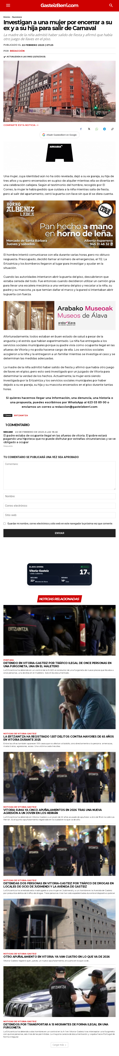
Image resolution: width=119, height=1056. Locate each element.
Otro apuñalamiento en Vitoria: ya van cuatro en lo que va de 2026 (56, 956)
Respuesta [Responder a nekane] (8, 446)
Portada (8, 660)
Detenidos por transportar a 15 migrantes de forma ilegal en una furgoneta (55, 1026)
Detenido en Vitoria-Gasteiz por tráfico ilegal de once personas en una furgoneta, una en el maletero (57, 664)
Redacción (17, 50)
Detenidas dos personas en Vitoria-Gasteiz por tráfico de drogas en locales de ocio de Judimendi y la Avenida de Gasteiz (58, 885)
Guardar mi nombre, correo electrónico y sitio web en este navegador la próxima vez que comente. (60, 523)
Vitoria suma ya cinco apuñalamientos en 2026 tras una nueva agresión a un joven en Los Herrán (52, 811)
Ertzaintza (21, 415)
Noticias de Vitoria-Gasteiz (19, 734)
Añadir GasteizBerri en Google (59, 134)
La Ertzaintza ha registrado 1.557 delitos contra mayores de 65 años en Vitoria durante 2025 (58, 738)
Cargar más (59, 1044)
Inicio (6, 17)
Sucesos (17, 17)
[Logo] (59, 5)
